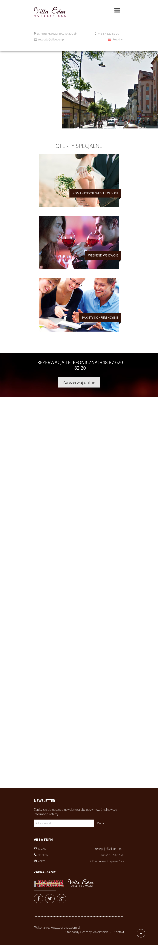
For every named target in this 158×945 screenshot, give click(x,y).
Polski (115, 39)
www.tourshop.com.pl (65, 927)
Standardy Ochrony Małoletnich (87, 932)
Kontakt (119, 932)
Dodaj (100, 823)
